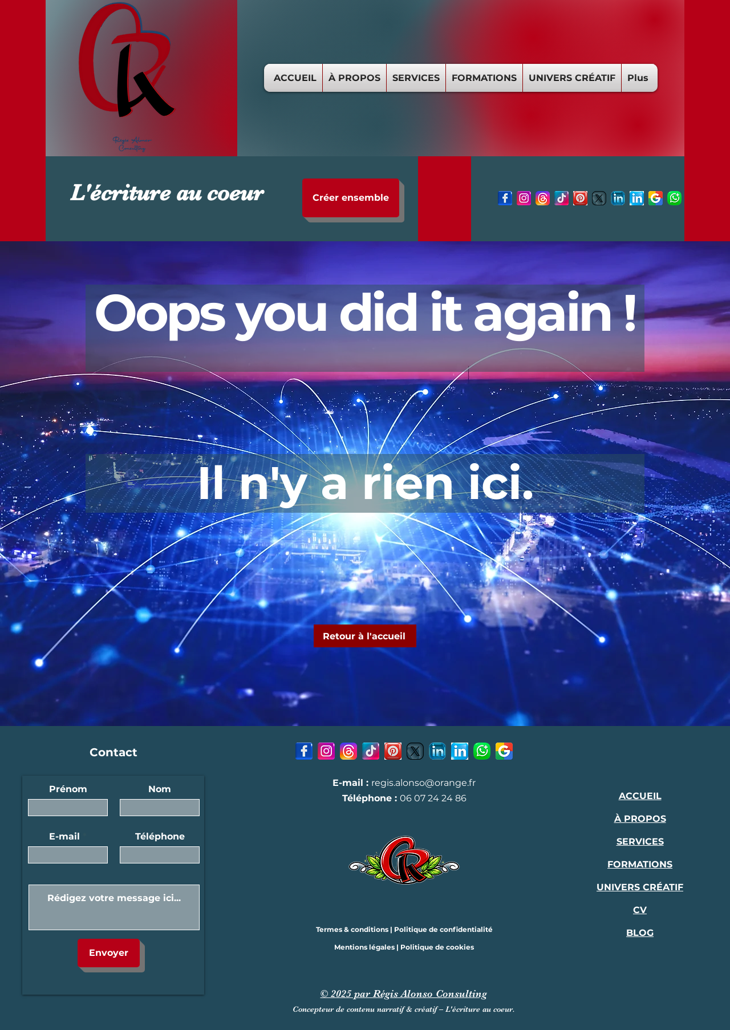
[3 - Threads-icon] (543, 198)
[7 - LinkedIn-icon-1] (637, 198)
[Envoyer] (109, 953)
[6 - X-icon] (599, 198)
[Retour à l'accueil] (365, 636)
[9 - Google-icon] (655, 198)
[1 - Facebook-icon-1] (505, 198)
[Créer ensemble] (350, 198)
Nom (159, 789)
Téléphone (160, 836)
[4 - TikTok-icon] (561, 198)
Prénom (68, 789)
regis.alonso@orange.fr (423, 782)
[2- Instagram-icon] (524, 198)
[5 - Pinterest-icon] (580, 198)
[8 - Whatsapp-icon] (674, 198)
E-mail (64, 836)
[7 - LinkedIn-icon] (618, 198)
